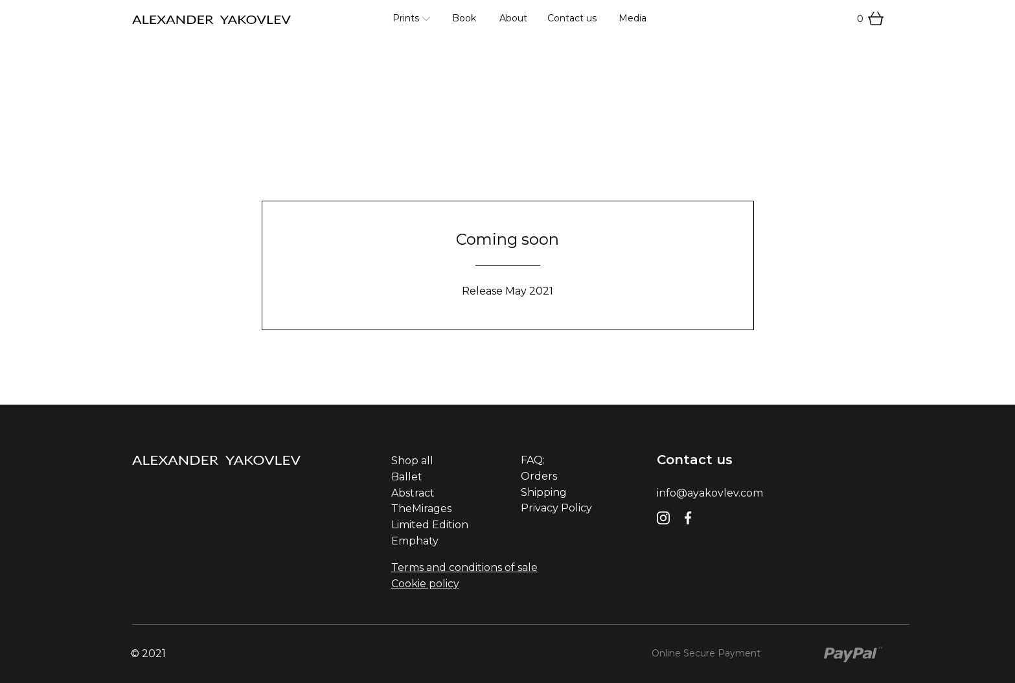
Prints (406, 18)
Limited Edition (429, 525)
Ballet (406, 477)
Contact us (572, 18)
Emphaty (415, 541)
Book (464, 18)
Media (632, 18)
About (513, 18)
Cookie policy (425, 583)
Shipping (544, 492)
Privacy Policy (556, 508)
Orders (539, 476)
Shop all (412, 460)
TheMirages (421, 508)
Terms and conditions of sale (464, 567)
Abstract (413, 493)
